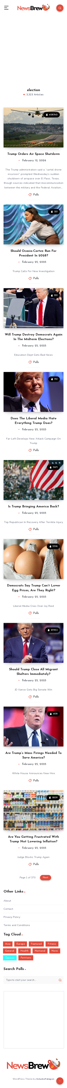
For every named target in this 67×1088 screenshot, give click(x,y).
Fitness (52, 944)
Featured (36, 944)
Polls (36, 195)
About (7, 900)
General (9, 951)
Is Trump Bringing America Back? (33, 506)
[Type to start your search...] (33, 980)
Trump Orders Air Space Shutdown (33, 154)
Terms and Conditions (17, 925)
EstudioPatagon (45, 1079)
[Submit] (60, 980)
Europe (20, 944)
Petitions (26, 957)
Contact (8, 909)
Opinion (9, 957)
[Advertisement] (33, 47)
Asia (7, 944)
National (40, 951)
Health (24, 951)
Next (45, 877)
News (54, 951)
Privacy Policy (12, 917)
